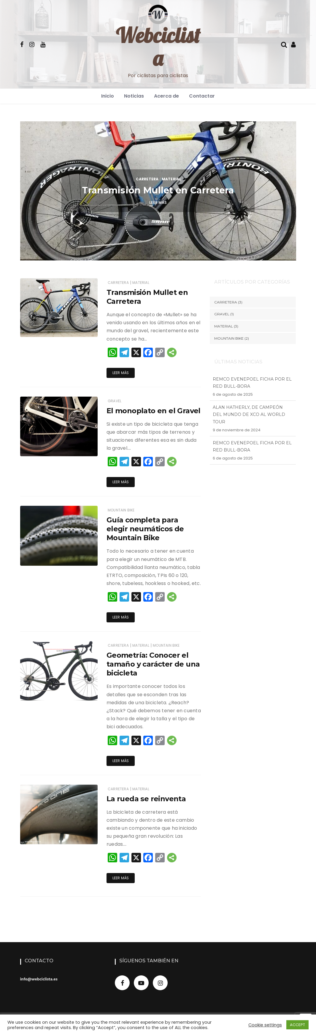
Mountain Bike (121, 510)
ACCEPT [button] (297, 1025)
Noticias (134, 96)
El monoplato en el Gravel (154, 410)
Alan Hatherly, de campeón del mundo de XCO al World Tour (249, 418)
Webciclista (158, 46)
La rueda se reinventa (146, 798)
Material (171, 179)
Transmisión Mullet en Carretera (158, 190)
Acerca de (166, 96)
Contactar (202, 96)
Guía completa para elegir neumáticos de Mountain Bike (145, 529)
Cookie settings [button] (265, 1025)
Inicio (107, 96)
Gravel (114, 400)
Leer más (158, 202)
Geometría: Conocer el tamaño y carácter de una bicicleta (153, 664)
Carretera (147, 179)
